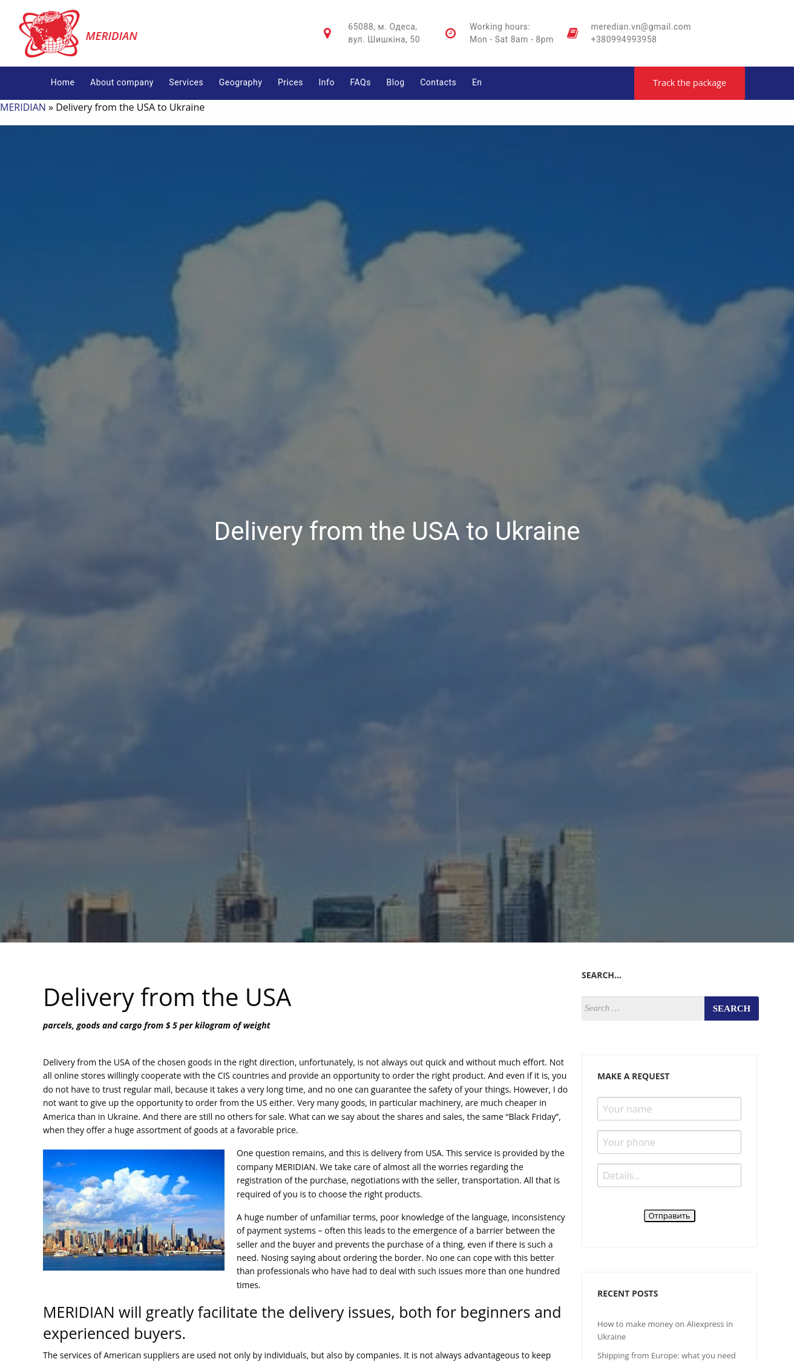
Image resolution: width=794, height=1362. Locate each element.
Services (186, 82)
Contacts (438, 82)
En (477, 82)
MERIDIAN (23, 107)
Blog (396, 82)
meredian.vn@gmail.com (641, 26)
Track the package (689, 82)
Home (63, 82)
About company (122, 82)
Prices (290, 82)
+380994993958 (624, 39)
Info (326, 82)
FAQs (360, 82)
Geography (241, 82)
